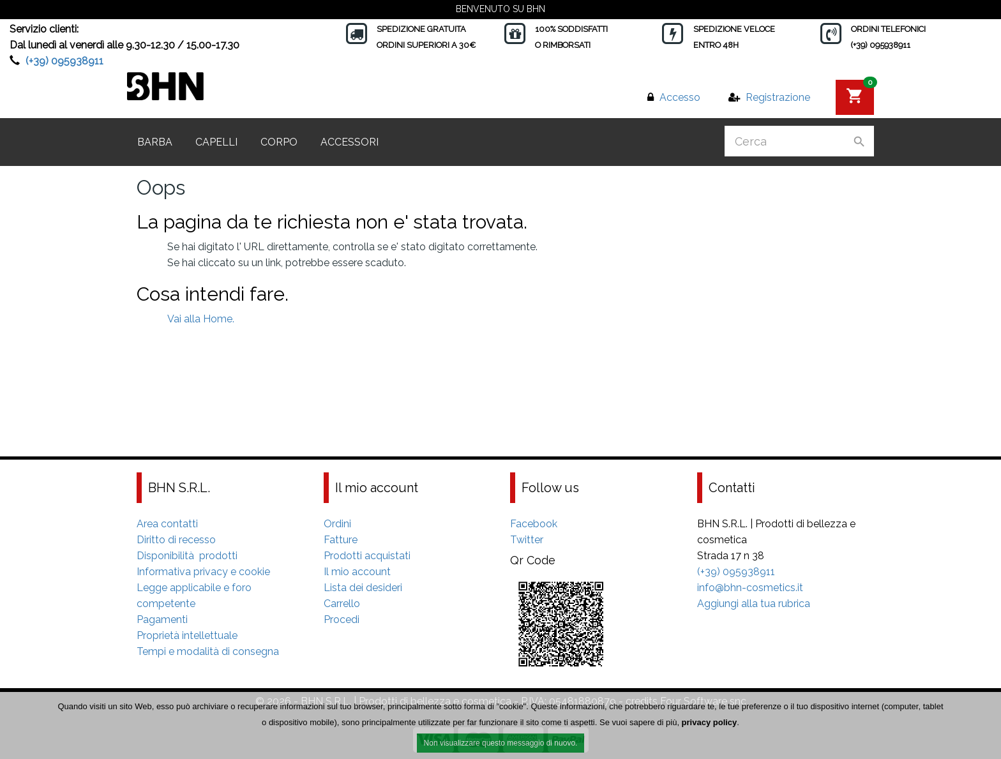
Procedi (341, 619)
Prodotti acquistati (367, 556)
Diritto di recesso (176, 540)
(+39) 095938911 (64, 61)
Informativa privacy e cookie (203, 572)
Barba (154, 142)
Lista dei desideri (363, 588)
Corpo (278, 142)
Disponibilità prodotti (187, 556)
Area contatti (167, 524)
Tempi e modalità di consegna (208, 651)
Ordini (337, 524)
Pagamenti (162, 619)
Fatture (341, 540)
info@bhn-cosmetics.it (750, 588)
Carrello (342, 603)
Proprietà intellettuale (187, 635)
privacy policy (709, 722)
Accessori (349, 142)
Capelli (216, 142)
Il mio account (357, 572)
